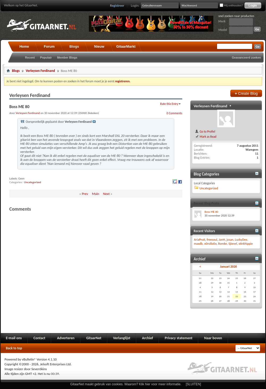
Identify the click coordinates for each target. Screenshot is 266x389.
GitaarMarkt (125, 46)
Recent (30, 57)
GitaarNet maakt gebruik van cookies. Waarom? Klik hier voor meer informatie (125, 384)
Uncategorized (32, 182)
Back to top (14, 348)
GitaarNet (93, 338)
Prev (85, 194)
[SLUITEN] (193, 384)
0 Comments (174, 113)
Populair (46, 57)
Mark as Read (205, 136)
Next (106, 194)
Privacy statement (178, 338)
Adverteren (65, 338)
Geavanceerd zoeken (246, 57)
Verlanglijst (121, 338)
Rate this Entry (169, 104)
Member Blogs (67, 57)
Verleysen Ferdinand (40, 71)
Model (222, 30)
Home (24, 46)
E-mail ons (14, 338)
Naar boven (213, 338)
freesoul (212, 239)
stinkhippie (246, 243)
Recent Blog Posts (206, 203)
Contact (39, 338)
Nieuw (99, 46)
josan (229, 239)
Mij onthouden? (231, 5)
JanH (222, 239)
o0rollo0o (210, 243)
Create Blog (246, 93)
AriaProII (199, 239)
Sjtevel (232, 243)
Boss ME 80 (211, 212)
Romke (222, 243)
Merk (222, 21)
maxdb (198, 243)
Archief (147, 338)
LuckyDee (241, 239)
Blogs (74, 46)
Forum (49, 46)
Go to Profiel (205, 131)
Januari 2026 (228, 266)
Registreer (117, 5)
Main (95, 194)
